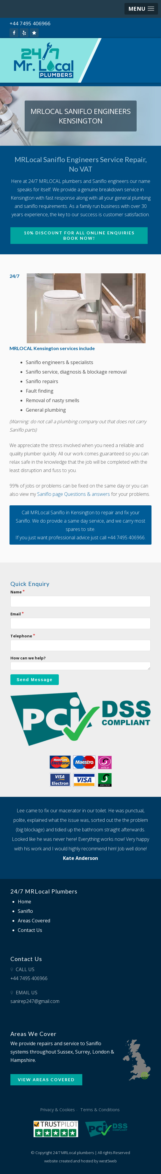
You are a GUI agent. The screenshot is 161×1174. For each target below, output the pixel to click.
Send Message (35, 679)
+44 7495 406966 (30, 23)
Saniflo (25, 911)
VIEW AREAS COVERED (46, 1079)
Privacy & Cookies (57, 1109)
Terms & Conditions (100, 1109)
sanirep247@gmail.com (34, 1001)
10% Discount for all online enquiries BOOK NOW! (79, 235)
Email (15, 614)
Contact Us (30, 930)
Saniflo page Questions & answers (73, 494)
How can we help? (28, 658)
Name (16, 592)
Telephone (21, 636)
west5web (108, 1161)
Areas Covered (34, 920)
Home (24, 901)
